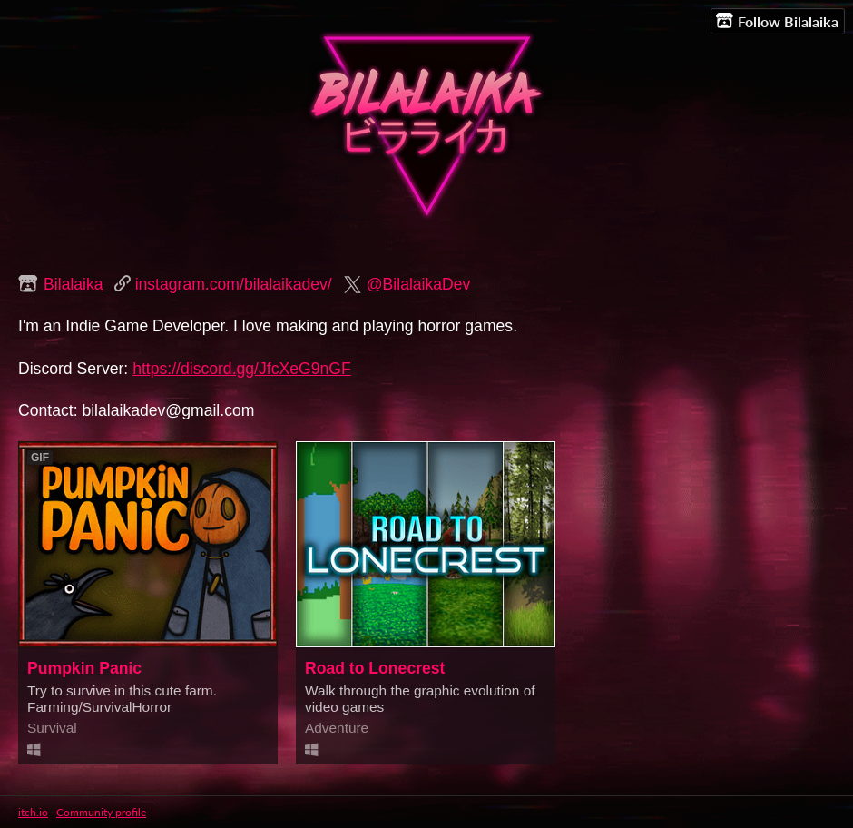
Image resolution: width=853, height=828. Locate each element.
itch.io (33, 812)
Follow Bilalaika (777, 21)
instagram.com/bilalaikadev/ (233, 284)
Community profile (101, 812)
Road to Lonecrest (375, 668)
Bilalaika (73, 284)
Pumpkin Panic (84, 668)
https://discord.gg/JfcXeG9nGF (241, 369)
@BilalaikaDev (419, 284)
